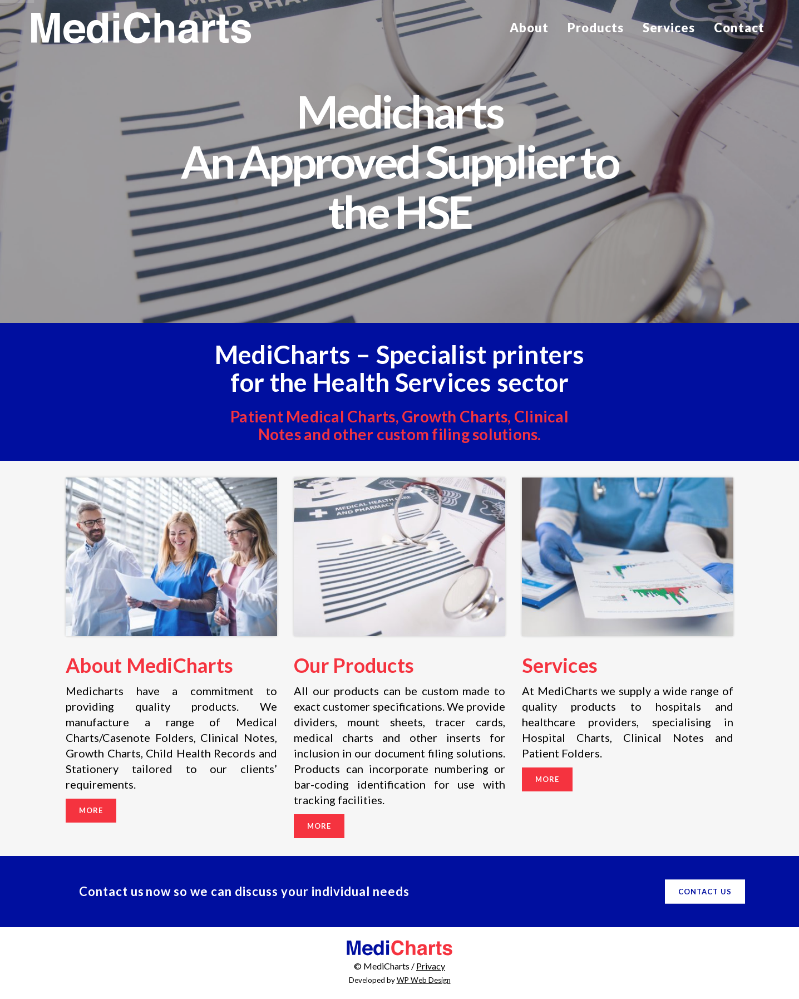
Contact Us (705, 891)
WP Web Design (424, 980)
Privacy (430, 966)
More (91, 810)
